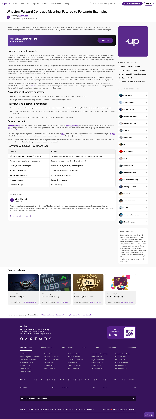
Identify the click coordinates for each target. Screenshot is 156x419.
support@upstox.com (44, 334)
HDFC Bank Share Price (52, 357)
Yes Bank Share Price (122, 354)
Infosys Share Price (98, 363)
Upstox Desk (23, 16)
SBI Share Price (120, 357)
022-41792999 (27, 334)
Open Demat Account (132, 4)
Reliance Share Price (75, 366)
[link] (23, 289)
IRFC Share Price (25, 354)
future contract (14, 125)
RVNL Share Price (97, 357)
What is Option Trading (83, 297)
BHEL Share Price (73, 363)
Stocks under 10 (120, 366)
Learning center (19, 315)
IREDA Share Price (74, 354)
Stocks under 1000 (26, 372)
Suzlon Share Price (50, 354)
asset (10, 128)
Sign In (148, 4)
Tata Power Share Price (28, 360)
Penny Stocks (96, 366)
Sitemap (22, 409)
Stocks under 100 (73, 369)
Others (131, 379)
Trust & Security (55, 409)
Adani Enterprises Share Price (30, 357)
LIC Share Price (25, 366)
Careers (65, 409)
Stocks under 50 (49, 369)
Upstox (133, 409)
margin (112, 134)
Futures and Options (33, 315)
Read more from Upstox (20, 216)
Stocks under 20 (25, 369)
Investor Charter (74, 409)
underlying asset (72, 125)
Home (10, 315)
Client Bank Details (87, 409)
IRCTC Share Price (121, 363)
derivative (32, 86)
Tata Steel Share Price (51, 360)
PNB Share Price (120, 360)
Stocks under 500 (121, 369)
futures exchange (22, 130)
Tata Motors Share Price (99, 354)
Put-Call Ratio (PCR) (115, 297)
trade (63, 134)
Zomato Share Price (26, 363)
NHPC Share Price (74, 357)
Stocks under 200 (97, 369)
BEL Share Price (49, 363)
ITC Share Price (49, 366)
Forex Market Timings (51, 297)
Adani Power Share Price (76, 360)
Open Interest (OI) (17, 297)
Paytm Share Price (97, 360)
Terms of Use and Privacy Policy (38, 409)
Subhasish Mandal (30, 302)
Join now (105, 40)
